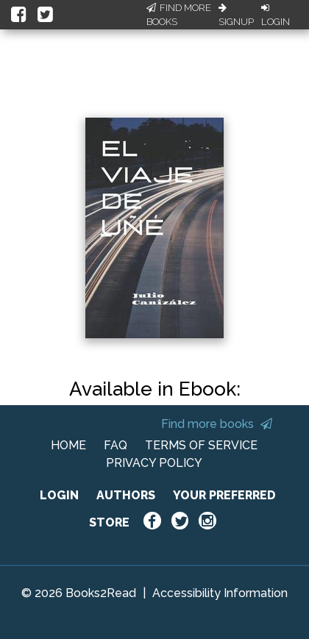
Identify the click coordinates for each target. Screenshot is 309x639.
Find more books (216, 424)
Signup (236, 15)
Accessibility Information (220, 593)
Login (275, 15)
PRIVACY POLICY (154, 463)
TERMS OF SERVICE (201, 445)
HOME (68, 445)
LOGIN (59, 495)
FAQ (115, 445)
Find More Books (178, 15)
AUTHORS (125, 495)
